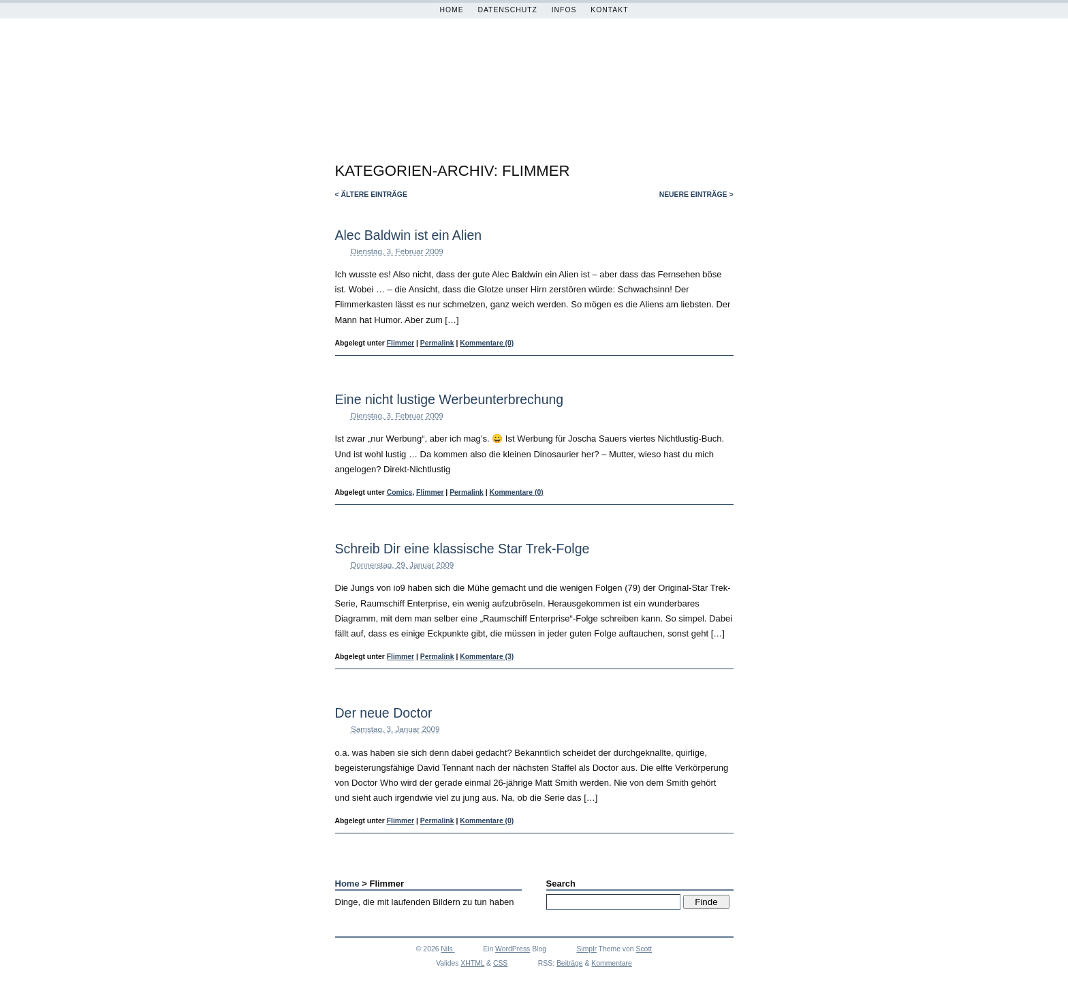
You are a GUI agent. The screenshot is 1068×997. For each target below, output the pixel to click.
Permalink (437, 343)
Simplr (586, 949)
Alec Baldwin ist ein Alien (408, 235)
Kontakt (609, 10)
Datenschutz (507, 10)
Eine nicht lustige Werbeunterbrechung (449, 399)
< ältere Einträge (371, 194)
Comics (400, 492)
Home (451, 10)
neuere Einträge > (696, 194)
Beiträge (569, 963)
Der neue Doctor (384, 712)
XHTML (472, 963)
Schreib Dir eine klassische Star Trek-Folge (462, 548)
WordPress (512, 949)
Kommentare (611, 963)
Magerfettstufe (522, 85)
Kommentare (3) (487, 656)
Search (561, 883)
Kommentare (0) (487, 343)
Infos (564, 10)
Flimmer (400, 343)
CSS (500, 963)
